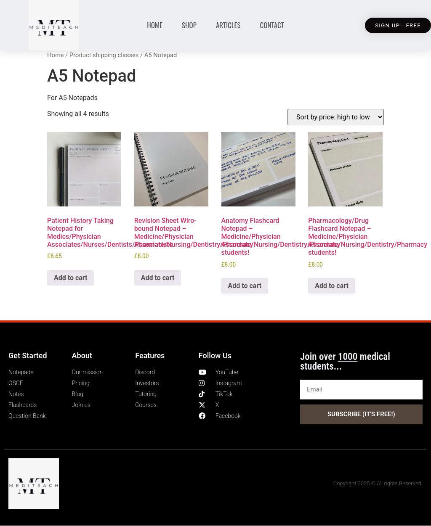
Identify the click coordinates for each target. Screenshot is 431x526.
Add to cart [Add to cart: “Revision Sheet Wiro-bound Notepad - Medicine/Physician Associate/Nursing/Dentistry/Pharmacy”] (158, 278)
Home (154, 25)
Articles (228, 25)
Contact (272, 25)
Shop (189, 25)
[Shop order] (335, 117)
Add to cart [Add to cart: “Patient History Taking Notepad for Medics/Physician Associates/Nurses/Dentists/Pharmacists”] (71, 278)
